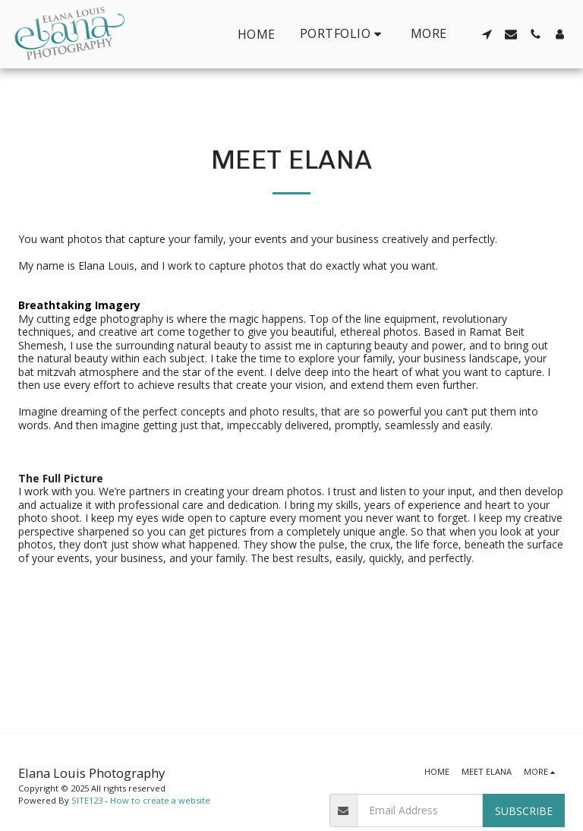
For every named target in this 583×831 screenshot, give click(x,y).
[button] (343, 33)
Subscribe (524, 811)
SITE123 (86, 800)
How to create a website (160, 800)
